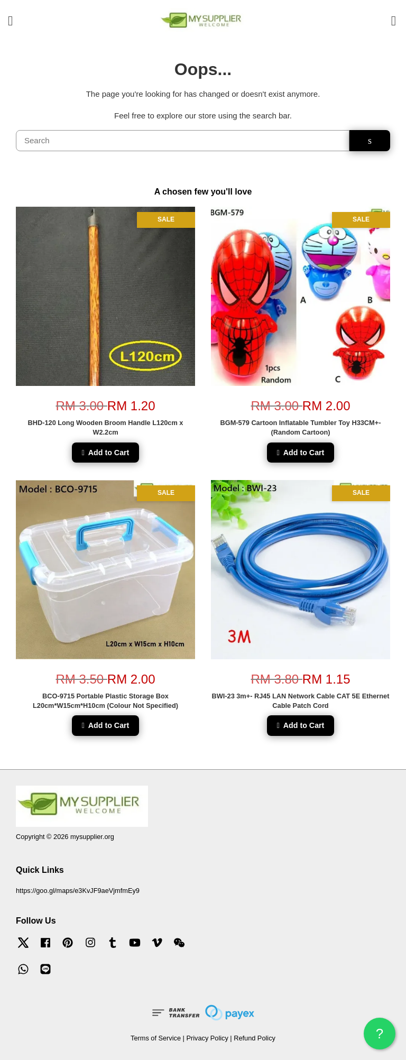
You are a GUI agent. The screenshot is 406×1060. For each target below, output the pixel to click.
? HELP (379, 1037)
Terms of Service (156, 1038)
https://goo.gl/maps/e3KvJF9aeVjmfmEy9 (78, 891)
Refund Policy (254, 1038)
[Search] (182, 140)
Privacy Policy (207, 1038)
